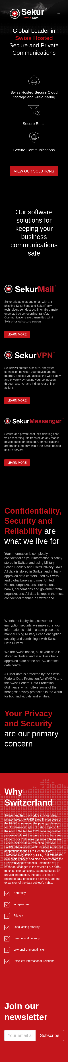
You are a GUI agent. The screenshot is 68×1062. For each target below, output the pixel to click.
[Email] (20, 1035)
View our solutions (34, 171)
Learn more (17, 334)
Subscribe (49, 1035)
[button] (59, 13)
